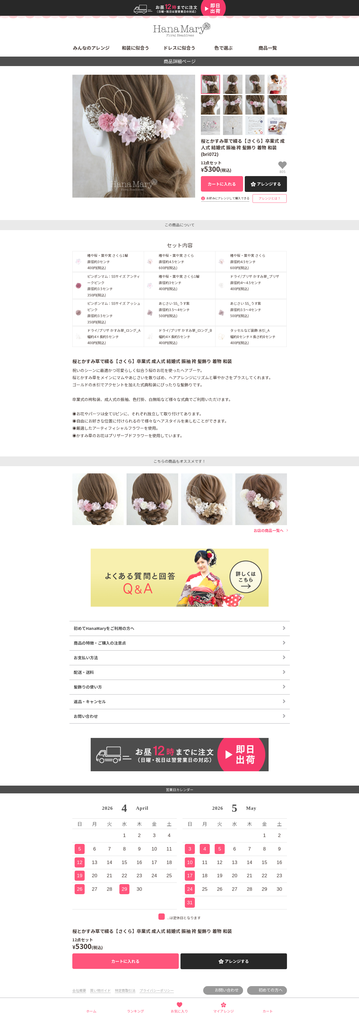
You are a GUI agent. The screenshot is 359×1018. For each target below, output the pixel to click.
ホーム (91, 1011)
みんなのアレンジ (91, 47)
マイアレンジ (223, 1011)
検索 (282, 27)
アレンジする (269, 184)
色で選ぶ (223, 47)
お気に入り (179, 1011)
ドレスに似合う (179, 47)
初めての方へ (271, 990)
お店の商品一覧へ (269, 530)
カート (268, 1011)
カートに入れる (222, 184)
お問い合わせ (227, 990)
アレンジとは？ (270, 198)
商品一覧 (268, 47)
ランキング (135, 1011)
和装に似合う (135, 47)
